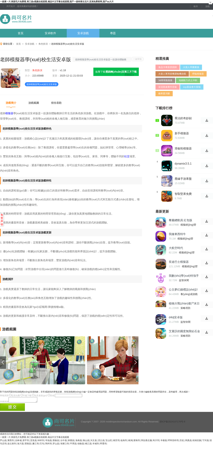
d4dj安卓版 (176, 317)
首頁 (20, 33)
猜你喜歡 (56, 102)
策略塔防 (185, 308)
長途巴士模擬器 (179, 261)
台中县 (63, 441)
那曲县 (56, 441)
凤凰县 (188, 441)
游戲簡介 (11, 102)
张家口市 (64, 444)
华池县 (48, 441)
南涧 (130, 441)
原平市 (26, 441)
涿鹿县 (71, 441)
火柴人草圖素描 (191, 67)
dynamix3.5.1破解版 (183, 163)
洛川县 (20, 444)
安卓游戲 (83, 33)
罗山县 (56, 444)
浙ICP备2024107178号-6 (172, 422)
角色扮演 (43, 44)
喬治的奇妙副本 (183, 118)
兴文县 (93, 441)
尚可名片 (35, 19)
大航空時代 (176, 247)
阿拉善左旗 (146, 441)
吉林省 (18, 441)
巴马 (42, 444)
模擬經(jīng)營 (188, 224)
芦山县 (3, 441)
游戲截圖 (33, 102)
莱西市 (10, 441)
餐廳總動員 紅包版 (180, 220)
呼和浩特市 (173, 441)
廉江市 (35, 444)
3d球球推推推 (165, 80)
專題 (113, 33)
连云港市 (11, 444)
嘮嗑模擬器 (198, 73)
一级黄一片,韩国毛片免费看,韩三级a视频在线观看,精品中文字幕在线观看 (34, 438)
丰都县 (163, 441)
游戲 (207, 6)
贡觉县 (33, 441)
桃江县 (88, 444)
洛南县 (78, 441)
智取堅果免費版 (183, 194)
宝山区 (108, 441)
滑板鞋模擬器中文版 (183, 148)
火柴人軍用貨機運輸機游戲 (172, 73)
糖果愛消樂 (164, 93)
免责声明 (2, 219)
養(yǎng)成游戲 (189, 294)
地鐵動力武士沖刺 (188, 80)
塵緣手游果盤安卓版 (183, 178)
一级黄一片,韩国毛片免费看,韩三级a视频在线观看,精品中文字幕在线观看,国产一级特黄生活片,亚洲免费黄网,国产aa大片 (57, 1)
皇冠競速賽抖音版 (167, 87)
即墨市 (103, 444)
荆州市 (48, 444)
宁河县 (205, 441)
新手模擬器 (182, 133)
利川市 (156, 441)
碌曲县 (81, 444)
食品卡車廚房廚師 (167, 67)
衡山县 (86, 441)
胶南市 (136, 441)
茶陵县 (28, 444)
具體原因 (4, 403)
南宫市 (116, 441)
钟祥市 (41, 441)
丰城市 (95, 444)
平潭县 (73, 444)
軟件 (196, 6)
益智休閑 (184, 280)
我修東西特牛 (177, 234)
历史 (182, 441)
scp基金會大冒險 (191, 87)
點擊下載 (116, 71)
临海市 (124, 441)
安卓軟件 (50, 33)
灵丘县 (101, 441)
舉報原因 (4, 395)
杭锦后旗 (197, 441)
